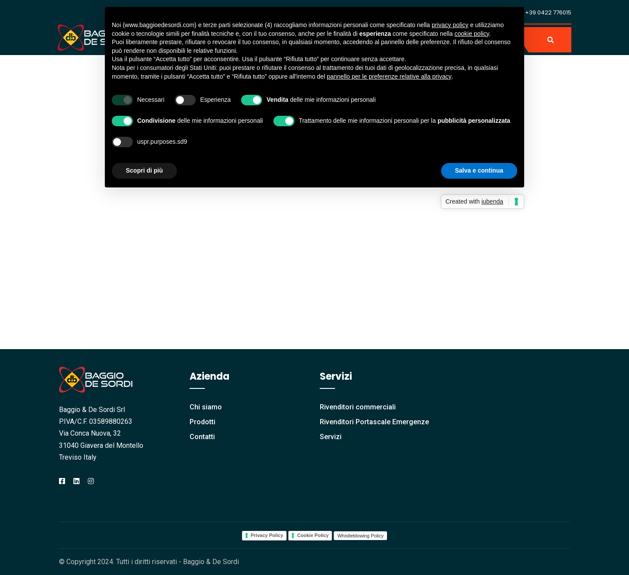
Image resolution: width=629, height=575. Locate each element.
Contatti (202, 437)
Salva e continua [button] (479, 170)
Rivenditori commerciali (358, 407)
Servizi (331, 437)
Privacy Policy (267, 535)
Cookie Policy (312, 535)
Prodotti (202, 422)
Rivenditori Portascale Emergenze (374, 422)
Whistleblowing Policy (360, 535)
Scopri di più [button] (144, 170)
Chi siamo (206, 407)
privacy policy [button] (450, 24)
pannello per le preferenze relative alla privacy (389, 76)
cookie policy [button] (471, 33)
